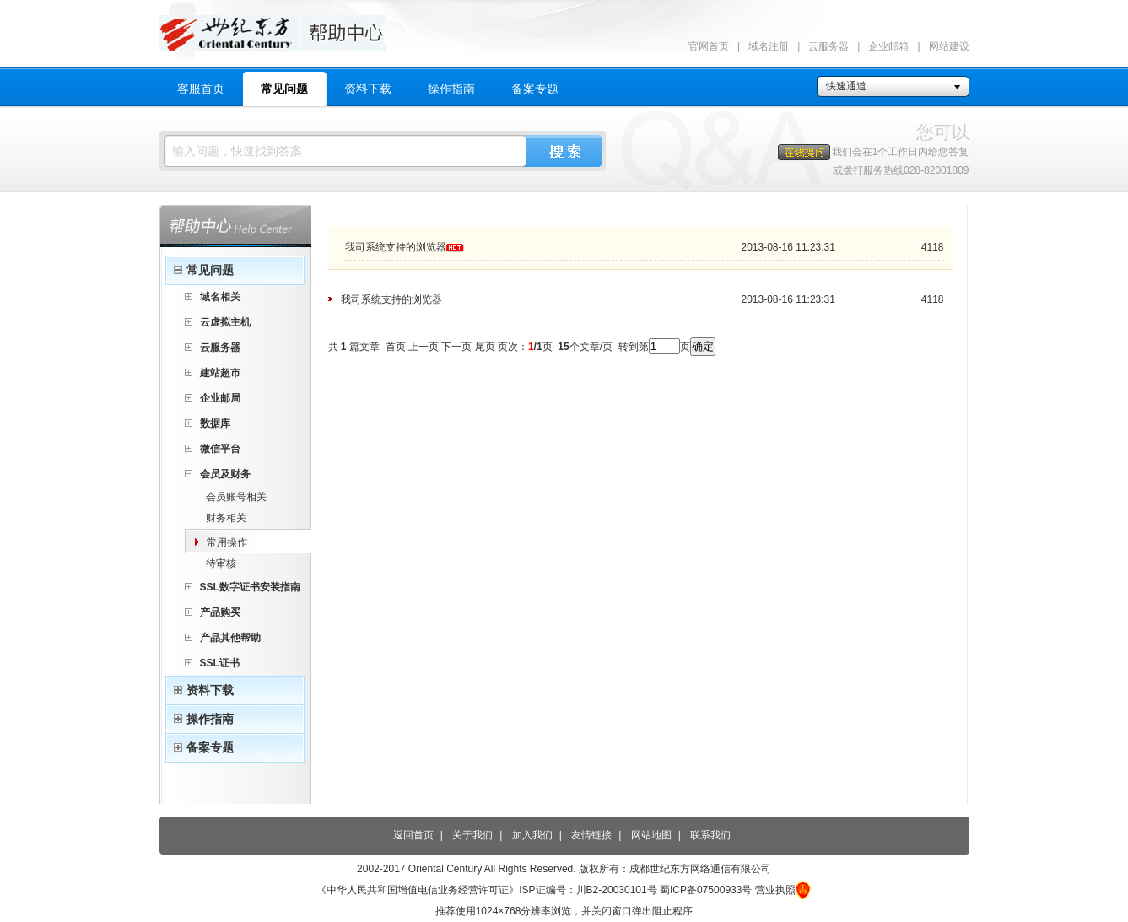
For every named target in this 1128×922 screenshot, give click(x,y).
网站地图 (651, 835)
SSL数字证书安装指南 (250, 587)
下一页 (456, 347)
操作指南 (451, 88)
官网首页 (708, 46)
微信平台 (220, 449)
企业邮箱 (888, 46)
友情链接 (591, 835)
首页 (396, 347)
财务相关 (226, 518)
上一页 (423, 347)
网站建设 (949, 46)
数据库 (215, 423)
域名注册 (768, 46)
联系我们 (710, 835)
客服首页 (200, 88)
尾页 (485, 347)
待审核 (221, 563)
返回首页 (413, 835)
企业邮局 (220, 398)
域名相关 (220, 297)
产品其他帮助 (230, 638)
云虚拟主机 (225, 322)
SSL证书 (220, 663)
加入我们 (532, 835)
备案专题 (535, 88)
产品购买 (220, 612)
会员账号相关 (236, 497)
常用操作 (227, 542)
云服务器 (828, 46)
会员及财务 (225, 474)
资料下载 (367, 88)
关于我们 (472, 835)
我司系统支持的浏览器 (395, 247)
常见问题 (284, 88)
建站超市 (220, 373)
